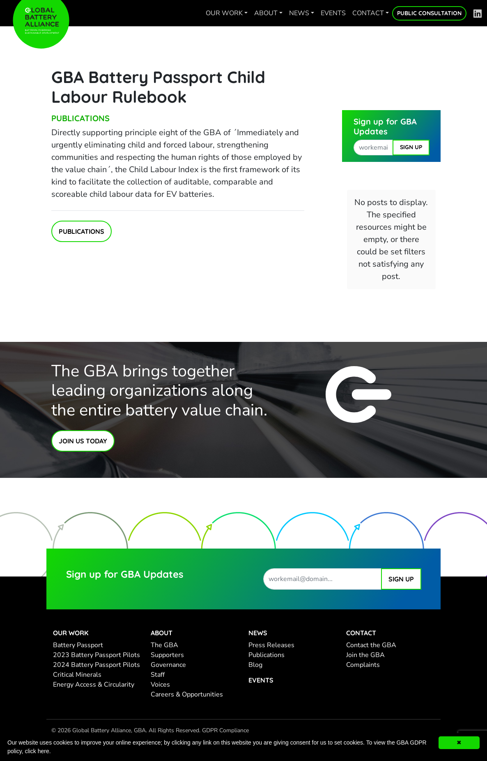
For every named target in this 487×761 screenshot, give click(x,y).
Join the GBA (365, 655)
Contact (368, 13)
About (266, 13)
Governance (168, 664)
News (299, 13)
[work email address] (373, 147)
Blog (255, 664)
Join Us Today (83, 441)
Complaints (363, 664)
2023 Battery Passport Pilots (96, 655)
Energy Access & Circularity (93, 684)
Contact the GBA (371, 645)
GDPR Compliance (225, 730)
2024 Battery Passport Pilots (96, 664)
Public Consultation (429, 13)
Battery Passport (78, 645)
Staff (158, 674)
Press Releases (271, 645)
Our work (224, 13)
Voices (160, 684)
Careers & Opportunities (187, 694)
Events (333, 13)
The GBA (164, 645)
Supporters (167, 655)
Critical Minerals (77, 674)
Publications (80, 118)
